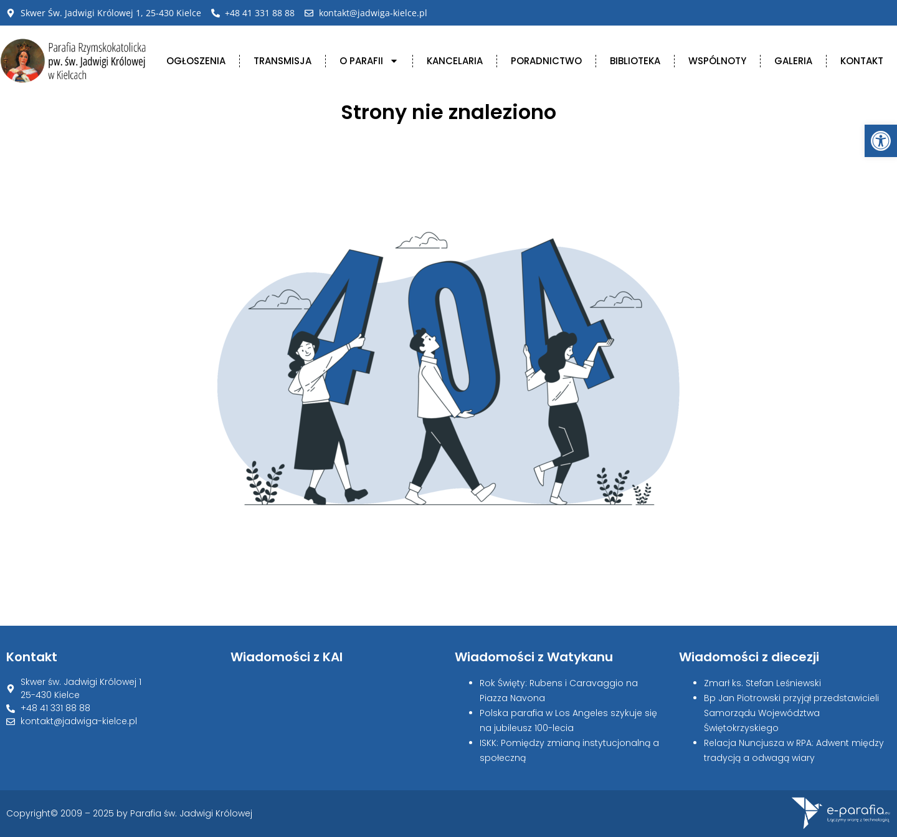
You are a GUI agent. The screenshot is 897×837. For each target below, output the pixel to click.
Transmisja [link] (282, 60)
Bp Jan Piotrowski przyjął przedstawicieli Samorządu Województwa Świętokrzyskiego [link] (791, 713)
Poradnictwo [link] (546, 60)
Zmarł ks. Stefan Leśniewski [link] (762, 683)
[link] (881, 141)
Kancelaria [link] (455, 60)
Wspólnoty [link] (717, 60)
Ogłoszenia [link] (195, 60)
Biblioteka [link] (635, 60)
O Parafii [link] (369, 61)
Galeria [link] (793, 60)
